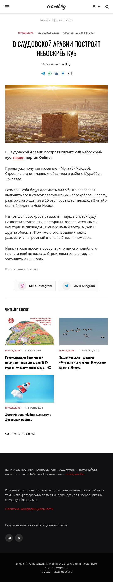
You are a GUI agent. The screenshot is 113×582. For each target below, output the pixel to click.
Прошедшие (26, 32)
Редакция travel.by (58, 64)
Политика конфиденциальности (29, 509)
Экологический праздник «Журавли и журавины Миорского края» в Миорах (82, 362)
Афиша (56, 20)
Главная (45, 20)
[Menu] (7, 6)
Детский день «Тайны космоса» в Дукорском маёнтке (28, 417)
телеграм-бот (75, 474)
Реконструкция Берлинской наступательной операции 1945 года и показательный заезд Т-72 (28, 362)
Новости (68, 20)
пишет (19, 157)
